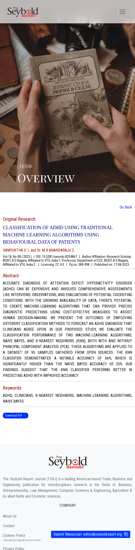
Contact (9, 526)
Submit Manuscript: (87, 534)
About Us (10, 516)
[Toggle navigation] (122, 12)
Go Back (126, 207)
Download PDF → (15, 415)
